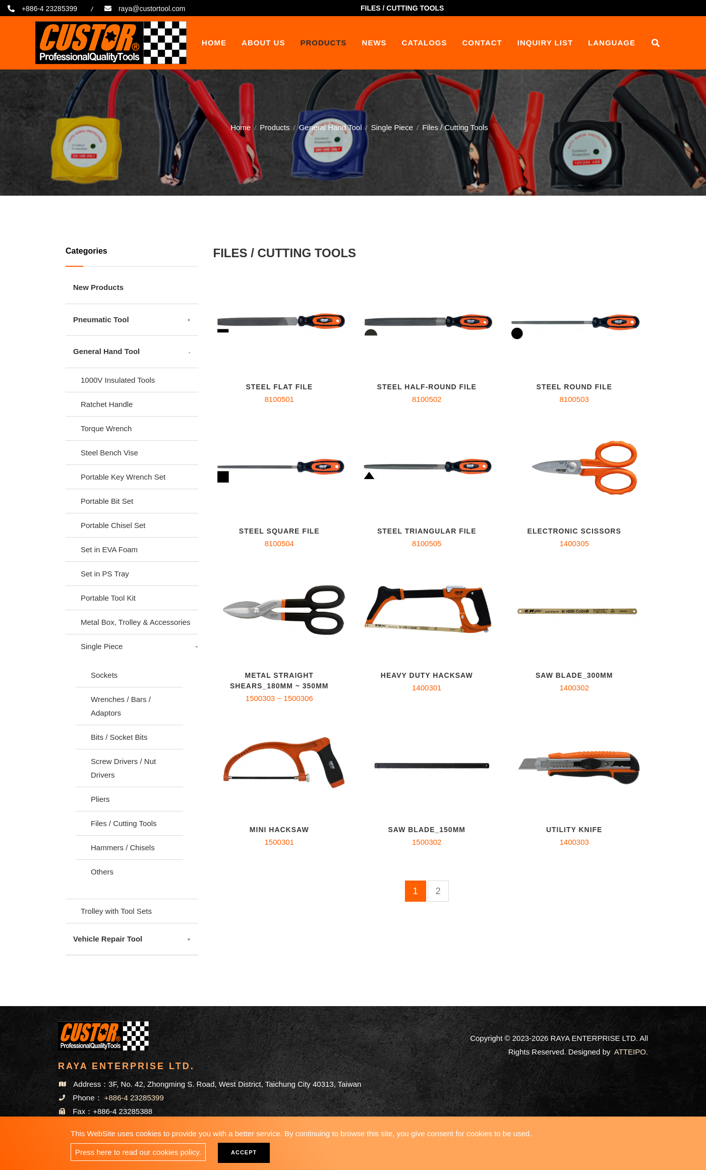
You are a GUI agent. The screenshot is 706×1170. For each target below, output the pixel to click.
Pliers (100, 799)
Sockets (104, 675)
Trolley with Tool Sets (116, 911)
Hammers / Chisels (123, 847)
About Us (263, 42)
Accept (244, 1152)
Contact (482, 42)
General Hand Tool (330, 126)
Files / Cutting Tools (124, 823)
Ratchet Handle (107, 404)
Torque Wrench (106, 428)
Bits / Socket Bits (119, 737)
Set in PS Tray (105, 573)
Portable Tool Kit (108, 598)
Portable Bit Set (107, 501)
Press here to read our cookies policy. (138, 1152)
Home (214, 42)
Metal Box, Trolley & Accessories (136, 622)
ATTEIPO (630, 1051)
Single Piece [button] (102, 646)
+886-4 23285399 (49, 9)
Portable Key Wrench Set (123, 477)
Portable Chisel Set (113, 525)
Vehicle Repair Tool (107, 938)
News (374, 42)
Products (323, 42)
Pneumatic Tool (101, 319)
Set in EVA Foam (109, 549)
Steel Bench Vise (109, 452)
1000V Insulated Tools (118, 380)
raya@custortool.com (152, 9)
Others (102, 871)
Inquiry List (545, 42)
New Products (98, 287)
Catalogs (424, 42)
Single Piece (392, 126)
